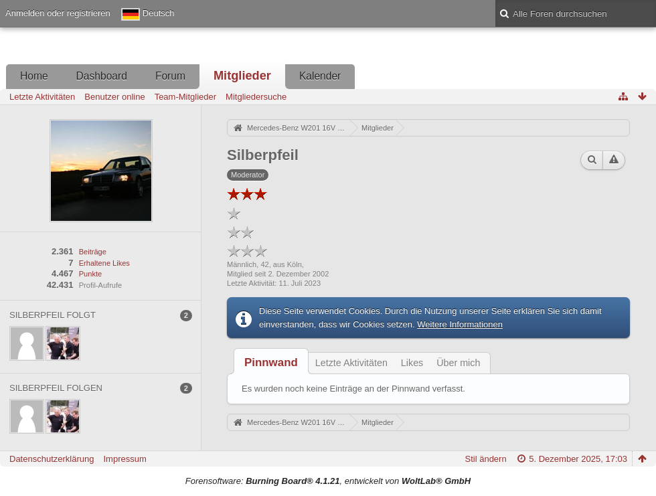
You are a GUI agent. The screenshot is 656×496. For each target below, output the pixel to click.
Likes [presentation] (412, 362)
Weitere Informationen (460, 324)
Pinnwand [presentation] (271, 362)
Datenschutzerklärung (51, 459)
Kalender (320, 76)
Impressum (124, 459)
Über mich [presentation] (458, 362)
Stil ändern (486, 459)
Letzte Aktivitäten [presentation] (351, 362)
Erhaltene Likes (104, 263)
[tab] (271, 362)
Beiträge (92, 252)
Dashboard (101, 76)
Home (34, 76)
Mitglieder (242, 75)
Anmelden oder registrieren (57, 13)
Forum (170, 76)
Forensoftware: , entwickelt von (328, 481)
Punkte (90, 274)
